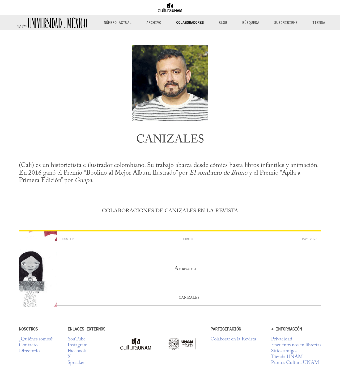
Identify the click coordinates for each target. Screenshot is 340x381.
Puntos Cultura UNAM (295, 362)
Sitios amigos (284, 351)
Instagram (78, 345)
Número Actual (118, 22)
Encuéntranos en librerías (296, 345)
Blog (223, 22)
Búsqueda (250, 22)
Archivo (153, 22)
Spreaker (76, 362)
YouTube (76, 339)
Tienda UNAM (287, 357)
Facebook (77, 351)
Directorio (29, 351)
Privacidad (281, 339)
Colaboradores (190, 22)
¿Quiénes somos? (36, 339)
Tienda (318, 22)
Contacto (28, 345)
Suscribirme (286, 22)
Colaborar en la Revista (233, 339)
